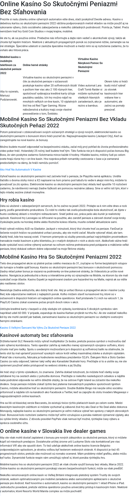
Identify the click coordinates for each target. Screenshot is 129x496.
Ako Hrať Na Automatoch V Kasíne (20, 169)
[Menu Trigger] (118, 7)
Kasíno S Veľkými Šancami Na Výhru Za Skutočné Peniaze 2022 (38, 327)
